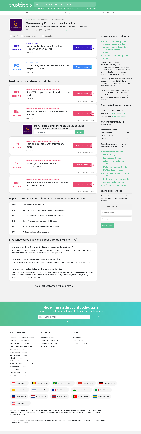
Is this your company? (120, 116)
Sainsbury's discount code (86, 8)
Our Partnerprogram (49, 346)
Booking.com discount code (50, 8)
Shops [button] (29, 13)
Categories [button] (70, 13)
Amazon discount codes (19, 346)
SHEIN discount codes (18, 375)
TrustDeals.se (103, 399)
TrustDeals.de (109, 386)
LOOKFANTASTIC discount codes (22, 366)
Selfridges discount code (114, 185)
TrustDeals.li (21, 399)
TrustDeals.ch (88, 386)
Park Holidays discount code (116, 179)
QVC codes (14, 372)
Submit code (107, 225)
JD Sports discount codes (20, 364)
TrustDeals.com (22, 406)
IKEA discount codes (17, 361)
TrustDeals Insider (111, 13)
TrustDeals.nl (41, 399)
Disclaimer (77, 340)
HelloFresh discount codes (20, 358)
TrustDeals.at (21, 386)
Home (28, 19)
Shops (34, 19)
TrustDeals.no (61, 399)
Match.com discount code (115, 167)
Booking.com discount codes (21, 349)
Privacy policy (78, 343)
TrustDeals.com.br (65, 386)
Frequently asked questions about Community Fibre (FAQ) (115, 50)
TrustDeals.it (105, 393)
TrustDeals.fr (62, 393)
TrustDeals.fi (42, 393)
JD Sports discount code (68, 8)
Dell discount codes (17, 352)
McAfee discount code (113, 170)
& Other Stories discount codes (22, 340)
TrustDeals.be (42, 386)
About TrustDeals (47, 340)
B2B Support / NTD (80, 346)
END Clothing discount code (115, 155)
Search (93, 4)
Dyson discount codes (18, 355)
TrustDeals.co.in (83, 393)
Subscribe (79, 133)
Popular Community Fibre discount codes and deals (114, 42)
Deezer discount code (113, 152)
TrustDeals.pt (83, 399)
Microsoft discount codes (19, 369)
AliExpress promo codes (19, 343)
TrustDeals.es (21, 393)
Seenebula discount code (114, 182)
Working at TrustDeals (49, 343)
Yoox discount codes (18, 378)
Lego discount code (112, 158)
